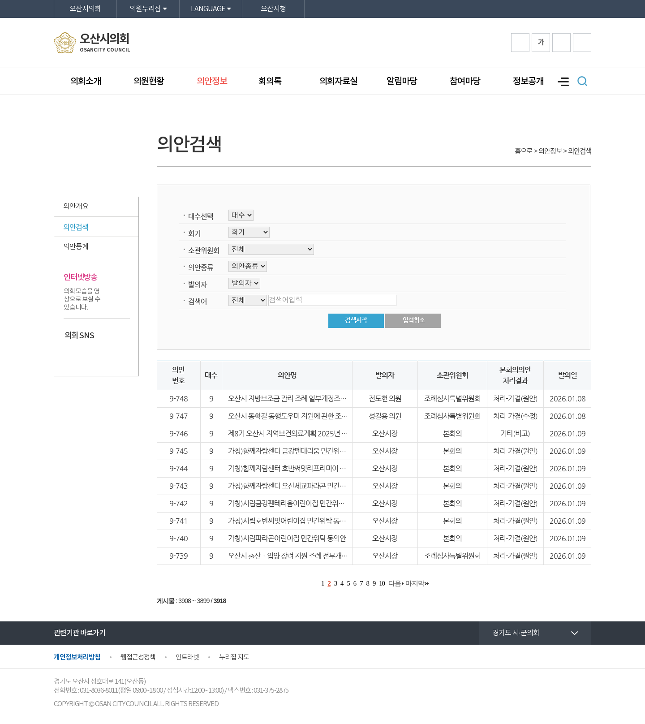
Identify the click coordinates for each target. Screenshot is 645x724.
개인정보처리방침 (77, 657)
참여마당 (465, 81)
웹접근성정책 (137, 657)
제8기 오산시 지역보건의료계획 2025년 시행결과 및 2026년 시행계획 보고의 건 (340, 433)
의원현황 (148, 81)
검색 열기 (582, 81)
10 (382, 583)
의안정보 (212, 81)
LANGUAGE (208, 9)
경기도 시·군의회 (515, 633)
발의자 (197, 284)
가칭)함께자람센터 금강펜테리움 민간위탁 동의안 (297, 451)
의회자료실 (338, 81)
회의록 (270, 81)
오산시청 (273, 9)
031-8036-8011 (99, 690)
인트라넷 (187, 657)
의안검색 (75, 226)
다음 (394, 583)
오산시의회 (85, 9)
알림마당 (402, 81)
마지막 (414, 583)
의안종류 (200, 267)
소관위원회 (203, 250)
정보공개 (528, 81)
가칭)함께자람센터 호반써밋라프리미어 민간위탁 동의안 (306, 468)
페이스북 (71, 354)
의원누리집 (145, 9)
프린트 (582, 42)
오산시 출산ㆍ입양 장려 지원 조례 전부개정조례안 (297, 556)
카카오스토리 (88, 354)
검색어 (197, 301)
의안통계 (75, 247)
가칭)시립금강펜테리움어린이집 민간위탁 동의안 (296, 503)
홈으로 (523, 151)
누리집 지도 (234, 657)
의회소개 (85, 81)
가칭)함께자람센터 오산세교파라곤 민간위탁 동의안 (300, 486)
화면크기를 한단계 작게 (561, 42)
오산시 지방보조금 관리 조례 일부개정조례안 (290, 398)
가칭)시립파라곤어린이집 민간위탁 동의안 (287, 538)
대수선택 (200, 216)
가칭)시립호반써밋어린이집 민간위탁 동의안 (290, 521)
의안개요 (75, 207)
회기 (194, 233)
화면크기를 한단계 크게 (520, 42)
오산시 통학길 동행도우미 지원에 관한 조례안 (291, 416)
